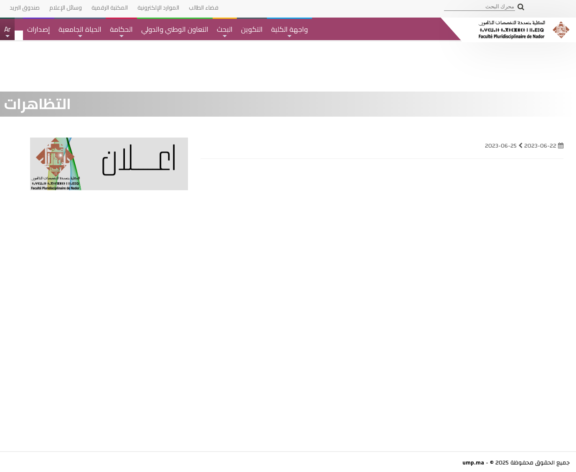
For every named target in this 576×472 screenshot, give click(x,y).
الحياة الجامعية (79, 31)
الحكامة (121, 31)
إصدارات (38, 29)
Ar (6, 31)
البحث (225, 31)
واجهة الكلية (289, 31)
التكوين (252, 29)
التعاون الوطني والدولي (174, 29)
